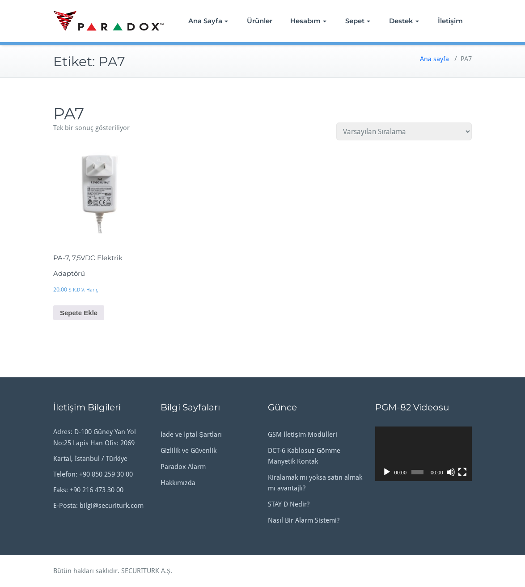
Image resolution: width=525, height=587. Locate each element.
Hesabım (308, 21)
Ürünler (259, 21)
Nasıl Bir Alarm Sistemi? (303, 520)
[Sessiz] (450, 472)
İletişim (450, 21)
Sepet (357, 21)
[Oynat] (386, 472)
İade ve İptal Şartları (191, 435)
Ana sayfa (434, 59)
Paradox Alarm (183, 467)
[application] (423, 454)
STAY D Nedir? (288, 504)
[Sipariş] (404, 131)
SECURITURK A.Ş (145, 571)
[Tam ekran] (462, 472)
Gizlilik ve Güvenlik (188, 451)
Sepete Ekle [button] (78, 313)
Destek (404, 21)
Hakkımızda (178, 483)
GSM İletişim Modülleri (302, 435)
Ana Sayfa (208, 21)
